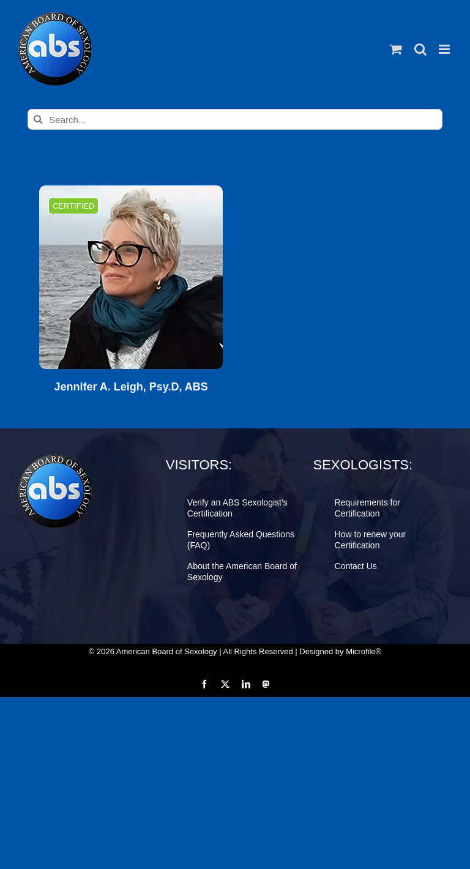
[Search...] (235, 119)
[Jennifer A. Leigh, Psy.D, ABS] (131, 277)
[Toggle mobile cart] (396, 49)
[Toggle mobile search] (420, 49)
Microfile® (363, 651)
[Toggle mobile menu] (445, 49)
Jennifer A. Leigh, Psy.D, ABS (130, 387)
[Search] (38, 119)
